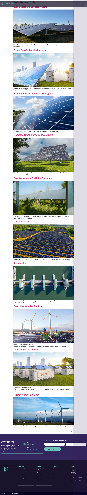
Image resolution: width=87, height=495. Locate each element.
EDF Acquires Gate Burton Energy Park (34, 93)
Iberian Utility (20, 263)
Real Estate (39, 484)
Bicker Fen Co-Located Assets (29, 50)
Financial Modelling (23, 472)
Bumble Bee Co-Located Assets (30, 6)
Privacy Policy (5, 493)
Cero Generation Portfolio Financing (32, 178)
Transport (38, 481)
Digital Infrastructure (41, 472)
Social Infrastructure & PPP (43, 475)
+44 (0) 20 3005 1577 (32, 449)
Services (30, 3)
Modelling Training (23, 478)
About (19, 3)
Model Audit (21, 475)
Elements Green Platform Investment (33, 134)
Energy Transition (40, 469)
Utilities (38, 478)
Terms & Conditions (15, 493)
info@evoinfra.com (32, 444)
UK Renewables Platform (26, 349)
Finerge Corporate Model (26, 394)
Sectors (41, 3)
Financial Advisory (23, 469)
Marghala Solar (21, 221)
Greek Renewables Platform (28, 306)
